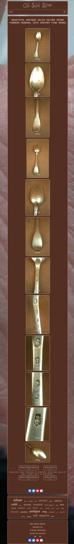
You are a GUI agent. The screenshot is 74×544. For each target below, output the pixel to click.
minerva (58, 501)
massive (44, 515)
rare (62, 508)
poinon (23, 516)
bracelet (14, 511)
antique (34, 511)
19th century (49, 505)
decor (41, 508)
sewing (30, 501)
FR (40, 536)
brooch (62, 512)
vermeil (52, 512)
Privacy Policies (37, 530)
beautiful (38, 504)
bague (29, 516)
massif (13, 508)
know (35, 508)
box (62, 504)
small (29, 508)
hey (57, 512)
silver (17, 500)
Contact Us (38, 527)
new (52, 516)
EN (35, 536)
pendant (24, 512)
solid (14, 504)
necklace (21, 508)
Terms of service (37, 533)
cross (52, 508)
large (20, 505)
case (57, 505)
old (35, 515)
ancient (43, 500)
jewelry (57, 508)
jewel (35, 501)
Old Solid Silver (37, 524)
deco (25, 501)
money (27, 504)
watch (51, 501)
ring (44, 511)
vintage (47, 508)
